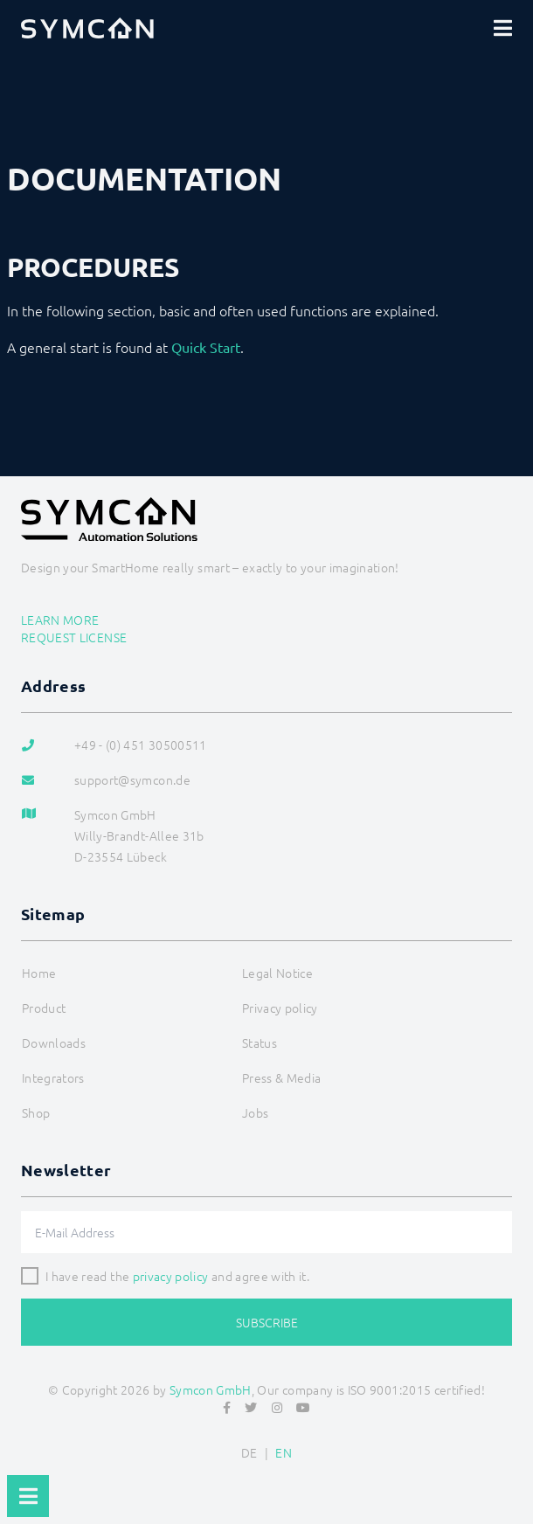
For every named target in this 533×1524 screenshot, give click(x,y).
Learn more (60, 619)
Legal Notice (277, 972)
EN (283, 1452)
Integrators (53, 1077)
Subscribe (267, 1322)
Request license (74, 637)
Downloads (54, 1042)
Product (44, 1007)
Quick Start (205, 347)
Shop (36, 1112)
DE (249, 1452)
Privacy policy (280, 1007)
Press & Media (282, 1077)
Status (259, 1042)
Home (39, 972)
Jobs (255, 1112)
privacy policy (171, 1276)
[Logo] (87, 27)
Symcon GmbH (211, 1389)
